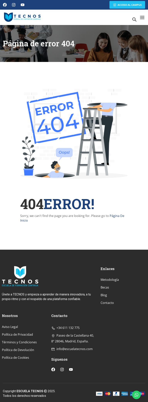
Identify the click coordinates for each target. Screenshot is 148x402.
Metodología (110, 305)
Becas (105, 312)
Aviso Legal (10, 352)
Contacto (107, 328)
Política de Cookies (15, 382)
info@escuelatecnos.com (72, 374)
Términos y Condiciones (19, 367)
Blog (104, 320)
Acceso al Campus (127, 5)
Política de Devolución (18, 375)
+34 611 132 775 (65, 353)
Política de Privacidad (17, 359)
